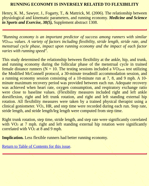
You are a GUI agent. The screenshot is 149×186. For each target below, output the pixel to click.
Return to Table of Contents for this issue (36, 146)
